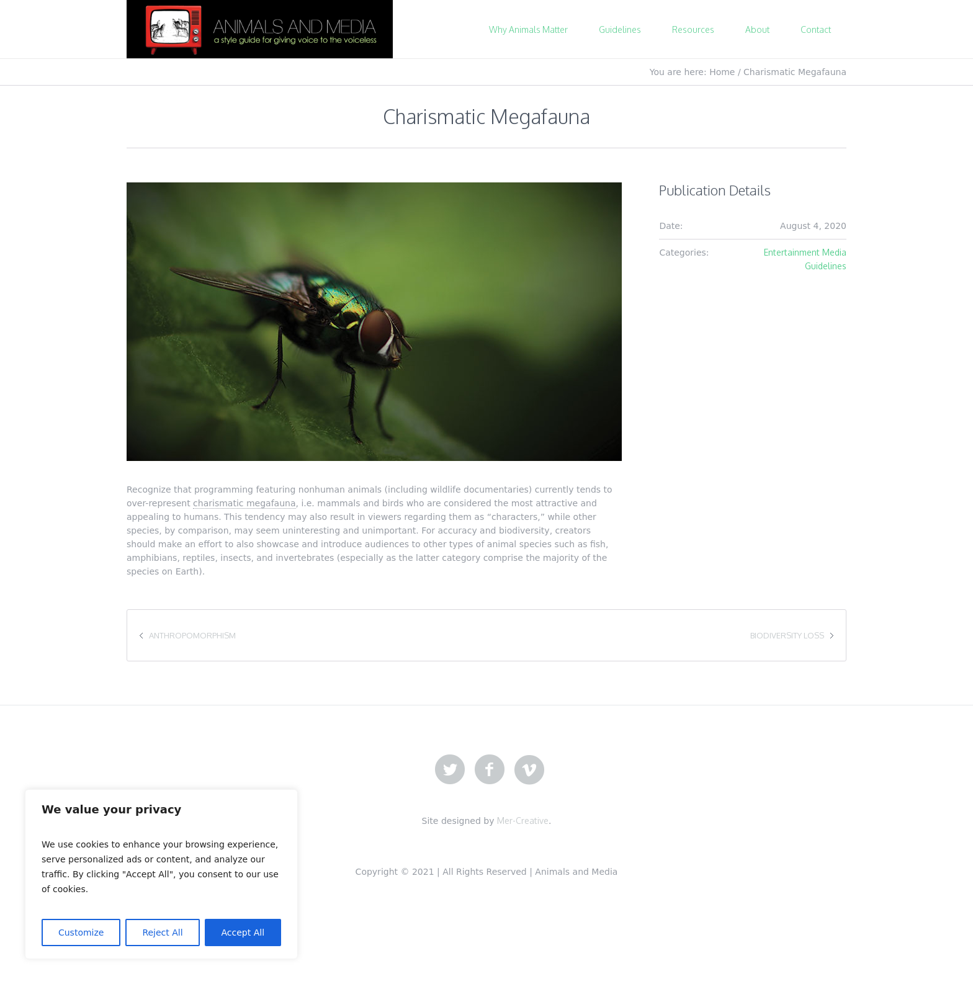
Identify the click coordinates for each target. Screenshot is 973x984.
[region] (161, 874)
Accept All (243, 932)
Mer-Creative (523, 820)
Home (722, 72)
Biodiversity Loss (787, 635)
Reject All (162, 932)
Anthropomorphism (192, 635)
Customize (81, 932)
